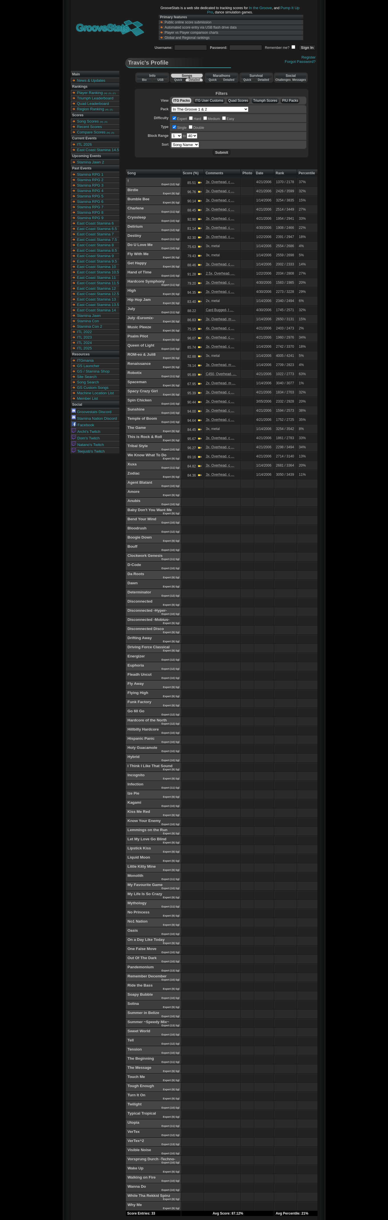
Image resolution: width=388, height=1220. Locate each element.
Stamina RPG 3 (90, 185)
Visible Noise (139, 1150)
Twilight (135, 1104)
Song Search (88, 382)
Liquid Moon (139, 857)
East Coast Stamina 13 (96, 299)
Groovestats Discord (92, 412)
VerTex (134, 1131)
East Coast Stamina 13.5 (98, 305)
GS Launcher (88, 366)
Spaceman (137, 382)
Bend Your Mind (142, 519)
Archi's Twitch (86, 431)
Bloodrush (137, 528)
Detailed (194, 79)
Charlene (136, 208)
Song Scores (88, 121)
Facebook (83, 425)
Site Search (87, 377)
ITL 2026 (84, 144)
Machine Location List (95, 393)
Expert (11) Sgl (171, 211)
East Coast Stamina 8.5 (97, 250)
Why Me (135, 1205)
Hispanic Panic (141, 738)
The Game (137, 427)
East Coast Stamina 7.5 (97, 239)
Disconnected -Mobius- (149, 619)
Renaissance (139, 363)
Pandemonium (141, 967)
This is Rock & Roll (145, 437)
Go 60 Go (136, 711)
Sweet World (139, 1031)
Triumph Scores (265, 101)
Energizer (136, 656)
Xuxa (132, 464)
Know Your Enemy (144, 821)
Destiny (134, 235)
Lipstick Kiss (139, 848)
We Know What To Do (147, 455)
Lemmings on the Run (148, 830)
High (132, 290)
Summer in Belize (143, 1013)
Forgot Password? (300, 61)
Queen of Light (141, 345)
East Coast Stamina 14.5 (98, 150)
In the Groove (260, 8)
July (131, 309)
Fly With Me (138, 254)
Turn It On (137, 1095)
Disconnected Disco (146, 629)
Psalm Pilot (138, 336)
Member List (87, 398)
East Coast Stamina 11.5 (98, 283)
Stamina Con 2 (89, 326)
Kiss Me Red (139, 811)
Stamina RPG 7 (90, 207)
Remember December (147, 976)
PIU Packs (290, 101)
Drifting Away (140, 638)
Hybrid (134, 757)
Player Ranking (90, 93)
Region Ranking (90, 109)
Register (308, 57)
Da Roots (136, 574)
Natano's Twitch (88, 445)
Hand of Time (140, 272)
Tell (131, 1040)
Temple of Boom (142, 418)
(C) (114, 93)
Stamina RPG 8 (90, 212)
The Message (140, 1067)
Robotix (135, 373)
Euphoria (136, 665)
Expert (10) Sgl (171, 220)
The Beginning (141, 1058)
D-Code (134, 565)
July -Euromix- (141, 318)
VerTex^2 (136, 1141)
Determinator (139, 592)
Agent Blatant (140, 482)
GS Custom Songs (92, 387)
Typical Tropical (142, 1113)
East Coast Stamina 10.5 (98, 272)
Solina (133, 1003)
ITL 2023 (84, 337)
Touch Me (136, 1077)
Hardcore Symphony (146, 281)
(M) (105, 93)
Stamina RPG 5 (90, 196)
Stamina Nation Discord (94, 418)
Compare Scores (91, 132)
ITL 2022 (84, 332)
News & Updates (91, 80)
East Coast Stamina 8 (95, 245)
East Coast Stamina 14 (96, 310)
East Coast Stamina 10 (96, 267)
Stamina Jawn (89, 315)
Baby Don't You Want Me (150, 510)
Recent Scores (89, 127)
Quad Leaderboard (93, 103)
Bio (144, 79)
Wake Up (136, 1168)
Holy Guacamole (142, 747)
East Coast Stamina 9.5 (97, 261)
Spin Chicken (140, 400)
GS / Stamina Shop (93, 371)
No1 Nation (138, 921)
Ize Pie (134, 793)
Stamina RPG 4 (90, 191)
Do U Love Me (140, 245)
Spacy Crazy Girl (143, 391)
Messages (299, 79)
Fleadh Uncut (140, 674)
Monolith (136, 875)
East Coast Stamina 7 (95, 234)
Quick (178, 79)
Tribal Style (138, 446)
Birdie (133, 190)
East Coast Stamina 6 (95, 223)
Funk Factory (140, 702)
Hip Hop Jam (139, 299)
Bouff (133, 546)
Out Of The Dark (142, 958)
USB (161, 79)
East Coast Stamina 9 (95, 256)
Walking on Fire (142, 1177)
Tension (135, 1049)
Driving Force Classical (149, 647)
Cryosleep (137, 217)
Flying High (138, 693)
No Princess (139, 912)
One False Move (142, 949)
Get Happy (137, 263)
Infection (136, 784)
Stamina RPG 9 (90, 218)
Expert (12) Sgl (171, 184)
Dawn (133, 583)
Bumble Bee (139, 199)
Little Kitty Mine (142, 866)
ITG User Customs (209, 101)
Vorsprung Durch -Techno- (152, 1159)
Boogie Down (140, 537)
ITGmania (85, 360)
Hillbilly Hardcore (143, 729)
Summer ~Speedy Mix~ (148, 1022)
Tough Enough (141, 1086)
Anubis (134, 501)
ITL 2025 (84, 348)
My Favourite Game (145, 885)
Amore (134, 491)
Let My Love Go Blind (147, 839)
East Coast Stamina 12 (96, 288)
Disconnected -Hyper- (147, 610)
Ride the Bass (140, 985)
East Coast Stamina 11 (96, 277)
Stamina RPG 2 (90, 180)
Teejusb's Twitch (88, 451)
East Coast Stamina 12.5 (98, 294)
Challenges (283, 79)
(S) (110, 93)
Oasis (133, 930)
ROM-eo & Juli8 (142, 354)
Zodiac (134, 473)
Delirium (135, 226)
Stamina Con (88, 321)
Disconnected (140, 601)
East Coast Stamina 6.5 (97, 229)
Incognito (136, 775)
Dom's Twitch (86, 438)
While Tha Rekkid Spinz (149, 1195)
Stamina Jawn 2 (90, 162)
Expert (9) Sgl (171, 193)
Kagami (134, 802)
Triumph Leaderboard (95, 98)
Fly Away (136, 683)
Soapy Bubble (140, 994)
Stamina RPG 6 (90, 201)
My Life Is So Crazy (145, 894)
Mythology (137, 903)
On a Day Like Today (146, 939)
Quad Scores (238, 101)
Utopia (133, 1122)
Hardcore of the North (147, 720)
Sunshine (136, 409)
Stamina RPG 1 (90, 174)
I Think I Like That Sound (150, 766)
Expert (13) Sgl (171, 970)
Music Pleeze (139, 327)
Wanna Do (137, 1186)
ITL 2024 (84, 343)
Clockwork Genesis (145, 555)
